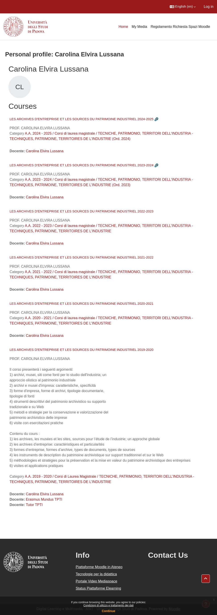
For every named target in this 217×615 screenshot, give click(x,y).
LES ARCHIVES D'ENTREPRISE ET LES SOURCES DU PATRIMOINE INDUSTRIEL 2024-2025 (82, 119)
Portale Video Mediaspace (96, 581)
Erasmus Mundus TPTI (44, 499)
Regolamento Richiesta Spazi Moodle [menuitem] (180, 27)
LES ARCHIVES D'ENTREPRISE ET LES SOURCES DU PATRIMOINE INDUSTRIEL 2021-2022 (82, 257)
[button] (182, 6)
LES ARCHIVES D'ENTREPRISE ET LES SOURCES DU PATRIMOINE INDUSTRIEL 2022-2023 (82, 211)
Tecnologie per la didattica (96, 574)
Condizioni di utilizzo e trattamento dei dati (109, 605)
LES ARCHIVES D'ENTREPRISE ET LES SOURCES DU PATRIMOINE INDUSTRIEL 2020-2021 (82, 303)
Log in (208, 6)
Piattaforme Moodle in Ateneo (99, 567)
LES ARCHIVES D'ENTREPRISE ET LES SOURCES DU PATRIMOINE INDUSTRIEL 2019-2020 (82, 350)
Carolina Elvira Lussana (44, 151)
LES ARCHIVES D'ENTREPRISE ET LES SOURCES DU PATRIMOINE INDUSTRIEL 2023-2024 (82, 165)
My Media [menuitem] (139, 27)
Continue (108, 611)
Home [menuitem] (123, 27)
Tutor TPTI (34, 505)
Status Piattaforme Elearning (98, 588)
